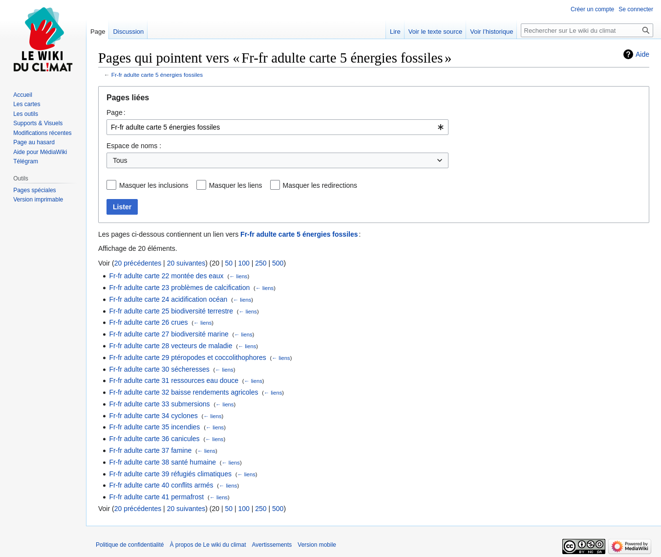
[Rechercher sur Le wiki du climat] (587, 30)
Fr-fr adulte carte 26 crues (148, 322)
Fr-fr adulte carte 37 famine (150, 450)
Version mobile (317, 544)
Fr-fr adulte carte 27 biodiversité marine (168, 334)
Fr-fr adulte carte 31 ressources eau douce (173, 380)
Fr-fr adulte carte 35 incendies (154, 427)
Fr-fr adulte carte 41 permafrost (156, 497)
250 (260, 263)
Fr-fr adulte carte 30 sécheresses (159, 369)
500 (277, 263)
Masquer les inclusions (154, 185)
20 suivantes (186, 263)
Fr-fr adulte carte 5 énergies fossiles (157, 74)
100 (243, 263)
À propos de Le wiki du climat (208, 544)
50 (229, 263)
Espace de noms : (134, 146)
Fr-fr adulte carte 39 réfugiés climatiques (170, 474)
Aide (642, 54)
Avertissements (272, 544)
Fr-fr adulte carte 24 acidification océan (168, 299)
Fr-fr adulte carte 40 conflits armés (161, 485)
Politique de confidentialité (130, 544)
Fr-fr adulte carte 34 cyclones (153, 416)
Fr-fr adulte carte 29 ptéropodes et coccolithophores (187, 357)
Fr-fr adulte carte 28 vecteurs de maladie (170, 346)
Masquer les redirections (320, 185)
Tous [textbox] (120, 160)
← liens (238, 276)
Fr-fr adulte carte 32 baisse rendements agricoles (183, 392)
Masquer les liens (235, 185)
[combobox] (277, 127)
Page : (116, 112)
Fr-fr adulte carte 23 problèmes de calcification (179, 287)
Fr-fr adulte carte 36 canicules (154, 439)
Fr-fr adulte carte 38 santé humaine (162, 462)
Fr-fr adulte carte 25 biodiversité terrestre (171, 311)
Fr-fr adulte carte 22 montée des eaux (166, 276)
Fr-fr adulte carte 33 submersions (159, 404)
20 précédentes (138, 263)
